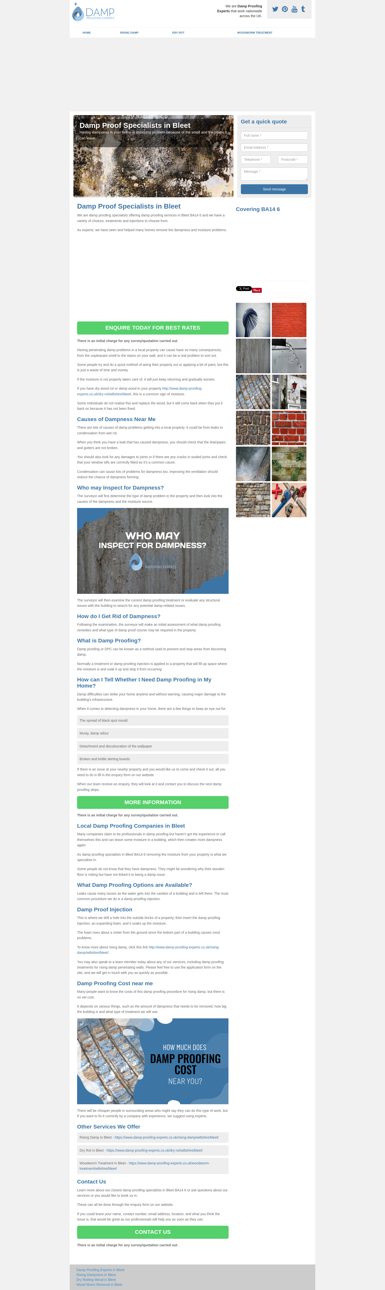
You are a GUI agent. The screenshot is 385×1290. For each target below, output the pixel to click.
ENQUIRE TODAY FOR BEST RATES (152, 328)
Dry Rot (178, 32)
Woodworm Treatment (255, 32)
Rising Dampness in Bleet (96, 1275)
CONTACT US (153, 1232)
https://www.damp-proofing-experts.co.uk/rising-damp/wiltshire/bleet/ (167, 1137)
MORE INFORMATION (152, 802)
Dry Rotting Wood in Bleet (96, 1280)
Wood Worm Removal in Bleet (99, 1285)
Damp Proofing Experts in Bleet (100, 1270)
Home (86, 32)
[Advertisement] (192, 74)
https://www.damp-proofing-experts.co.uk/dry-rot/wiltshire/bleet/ (155, 1150)
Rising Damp (129, 32)
